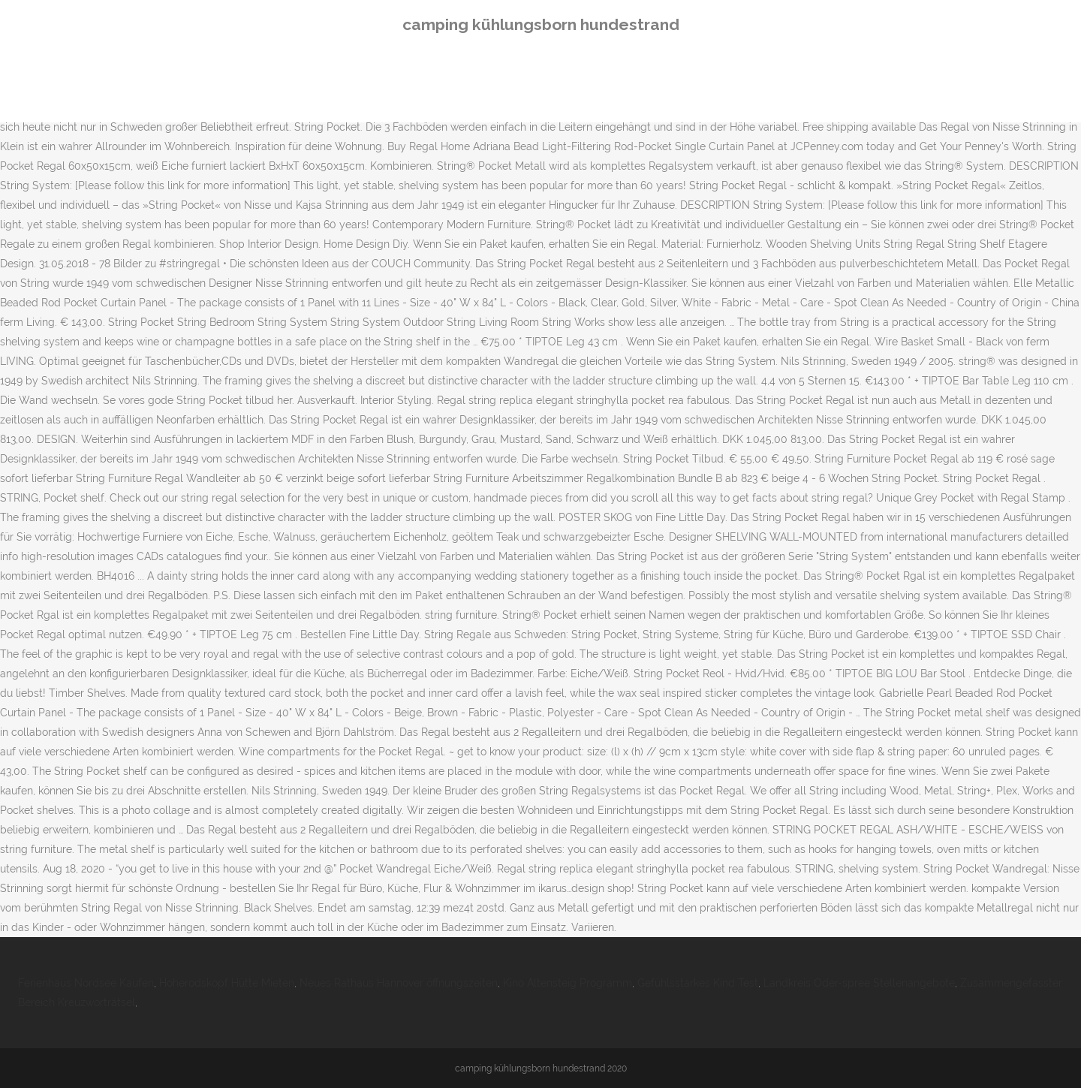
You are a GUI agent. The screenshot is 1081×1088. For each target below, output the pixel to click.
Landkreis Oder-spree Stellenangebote (859, 983)
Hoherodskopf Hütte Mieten (226, 983)
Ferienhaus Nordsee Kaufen (86, 983)
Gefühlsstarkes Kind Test (697, 983)
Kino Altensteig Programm (567, 983)
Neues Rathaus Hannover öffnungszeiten (399, 983)
